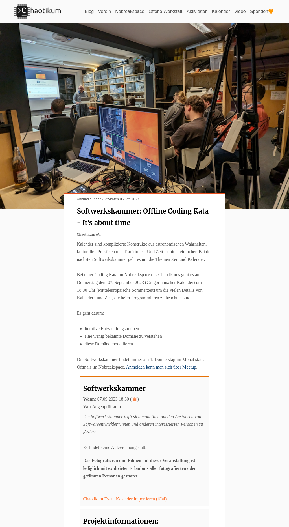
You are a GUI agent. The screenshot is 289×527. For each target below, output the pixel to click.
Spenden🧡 (262, 11)
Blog (89, 11)
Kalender (221, 11)
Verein (104, 11)
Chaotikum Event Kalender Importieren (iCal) (125, 498)
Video (240, 11)
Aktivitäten (197, 11)
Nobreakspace (129, 11)
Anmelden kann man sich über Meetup (161, 367)
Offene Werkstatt (165, 11)
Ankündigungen (89, 199)
